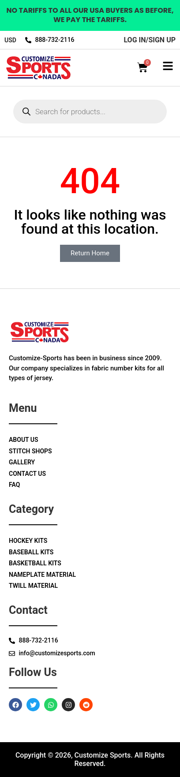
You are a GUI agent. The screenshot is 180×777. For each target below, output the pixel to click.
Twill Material (33, 585)
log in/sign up (150, 40)
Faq (14, 484)
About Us (23, 439)
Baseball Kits (31, 552)
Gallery (22, 462)
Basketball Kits (35, 563)
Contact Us (27, 473)
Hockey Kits (28, 540)
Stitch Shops (30, 451)
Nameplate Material (42, 574)
